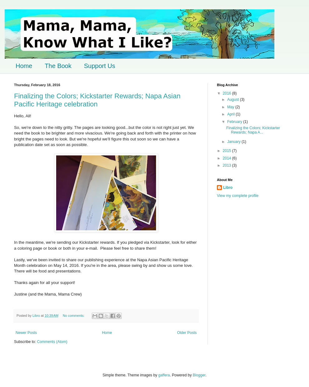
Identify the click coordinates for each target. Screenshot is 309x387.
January (234, 142)
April (231, 114)
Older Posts (187, 333)
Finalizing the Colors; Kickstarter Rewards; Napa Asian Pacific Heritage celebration (97, 100)
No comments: (74, 315)
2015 (227, 151)
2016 (227, 93)
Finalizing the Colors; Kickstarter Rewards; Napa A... (253, 130)
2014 (227, 158)
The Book (58, 65)
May (231, 107)
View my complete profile (237, 196)
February (235, 122)
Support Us (99, 65)
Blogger (199, 375)
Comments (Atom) (52, 342)
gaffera (164, 375)
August (233, 99)
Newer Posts (26, 333)
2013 (227, 165)
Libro (228, 187)
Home (24, 65)
